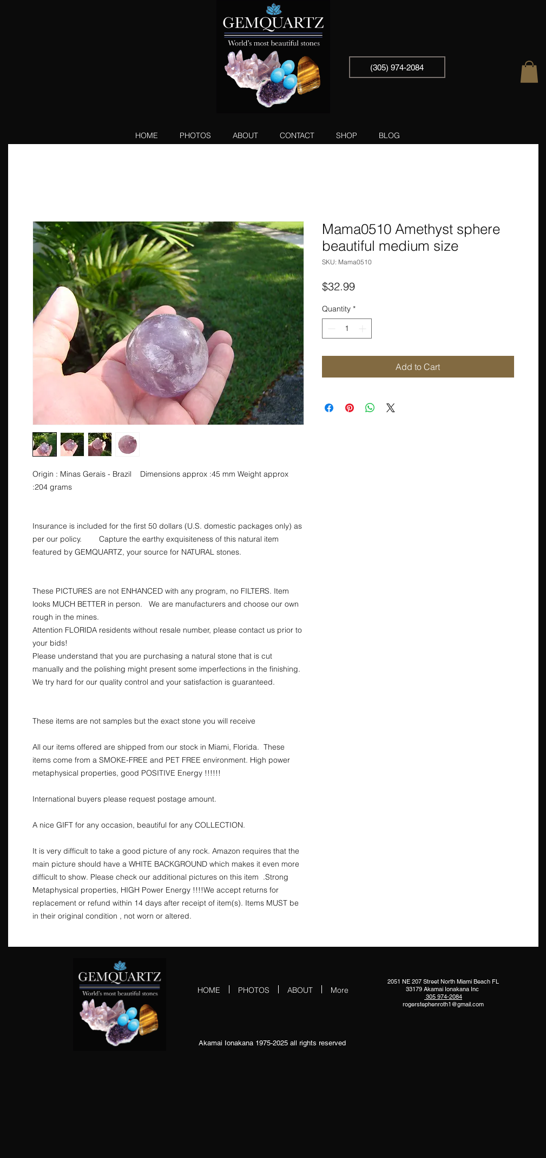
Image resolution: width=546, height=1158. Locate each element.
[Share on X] (390, 407)
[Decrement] (330, 328)
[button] (529, 72)
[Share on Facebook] (329, 407)
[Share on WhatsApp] (370, 407)
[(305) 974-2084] (397, 67)
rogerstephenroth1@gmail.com (443, 1004)
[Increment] (363, 328)
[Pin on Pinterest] (349, 407)
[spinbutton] (347, 328)
